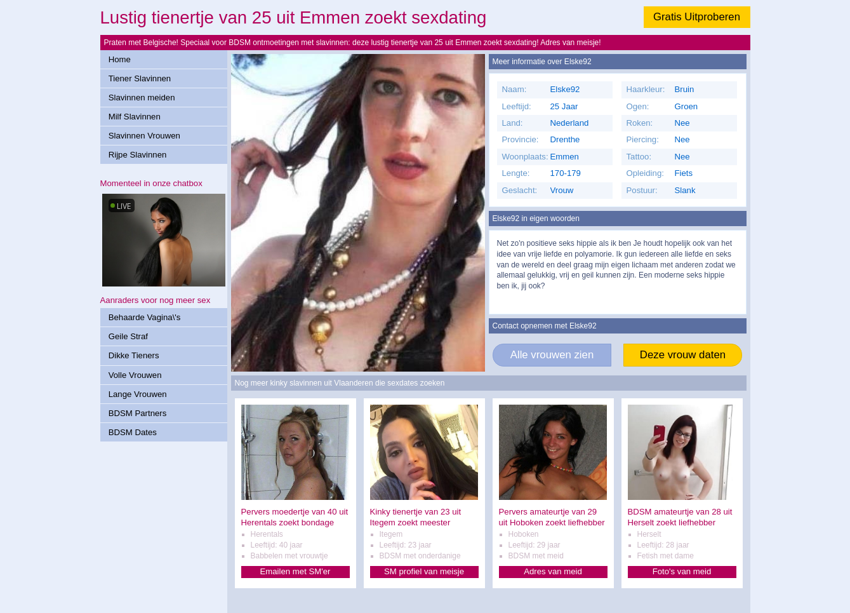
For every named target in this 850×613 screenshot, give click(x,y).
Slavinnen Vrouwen (144, 135)
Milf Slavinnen (135, 116)
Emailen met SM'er (295, 571)
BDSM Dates (133, 432)
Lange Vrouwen (138, 394)
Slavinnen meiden (142, 97)
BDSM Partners (138, 413)
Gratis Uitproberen (696, 17)
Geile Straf (128, 336)
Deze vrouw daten (683, 355)
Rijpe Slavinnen (138, 154)
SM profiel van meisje (424, 571)
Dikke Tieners (134, 355)
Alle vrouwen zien (552, 355)
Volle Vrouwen (135, 375)
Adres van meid (553, 571)
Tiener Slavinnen (140, 78)
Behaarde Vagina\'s (145, 317)
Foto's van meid (682, 571)
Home (120, 59)
